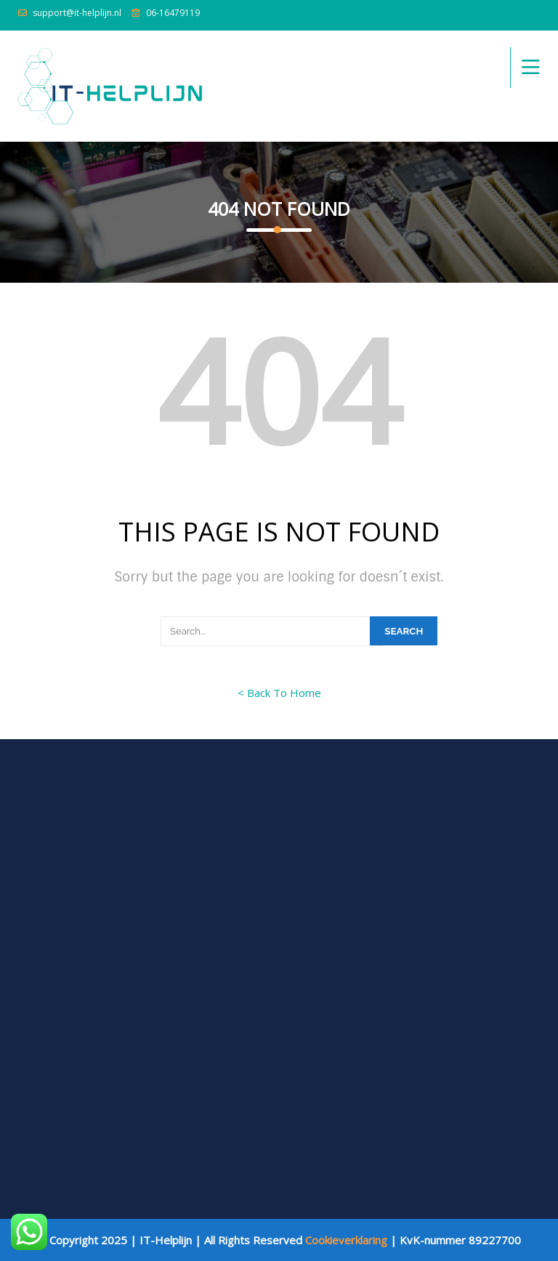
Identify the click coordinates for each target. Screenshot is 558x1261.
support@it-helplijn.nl (77, 13)
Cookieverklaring (346, 1240)
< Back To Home (279, 692)
